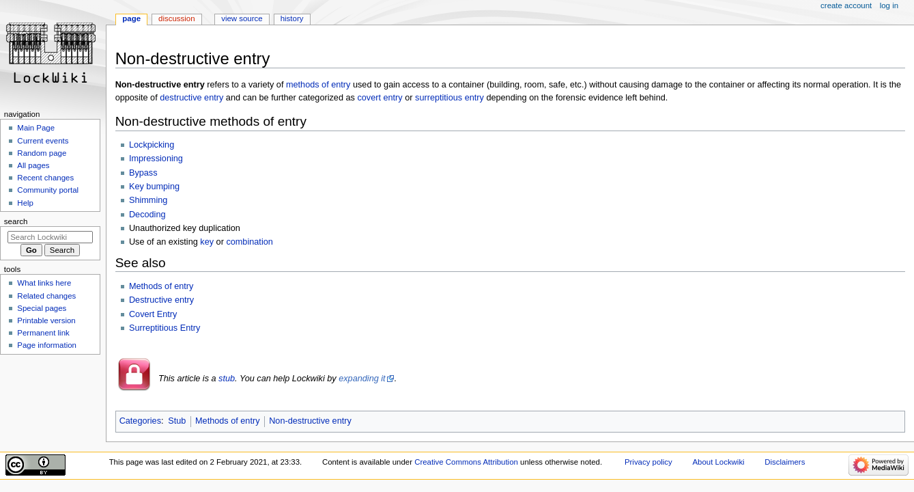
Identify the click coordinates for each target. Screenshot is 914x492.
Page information (46, 345)
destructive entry (191, 97)
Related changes (46, 296)
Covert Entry (153, 314)
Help (25, 203)
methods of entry (318, 85)
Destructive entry (161, 300)
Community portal (47, 190)
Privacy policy (648, 462)
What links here (44, 283)
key (207, 242)
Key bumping (154, 186)
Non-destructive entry (310, 421)
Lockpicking (151, 145)
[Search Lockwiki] (50, 237)
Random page (41, 153)
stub (226, 378)
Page (131, 18)
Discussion (176, 18)
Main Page (36, 128)
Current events (42, 141)
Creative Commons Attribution (466, 462)
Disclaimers (785, 462)
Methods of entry (161, 286)
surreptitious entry (449, 97)
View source (241, 18)
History (292, 18)
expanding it (362, 378)
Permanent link (43, 333)
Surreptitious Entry (164, 328)
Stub (177, 421)
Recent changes (45, 178)
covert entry (379, 97)
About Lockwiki (718, 462)
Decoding (147, 214)
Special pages (41, 308)
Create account (846, 5)
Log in (889, 5)
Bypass (143, 173)
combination (249, 242)
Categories (140, 421)
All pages (33, 165)
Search (16, 221)
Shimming (148, 200)
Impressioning (156, 158)
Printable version (46, 320)
